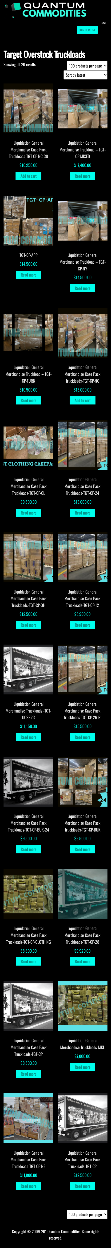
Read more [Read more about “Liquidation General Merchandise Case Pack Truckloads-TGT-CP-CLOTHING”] (28, 961)
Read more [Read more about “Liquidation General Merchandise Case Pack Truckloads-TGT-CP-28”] (82, 961)
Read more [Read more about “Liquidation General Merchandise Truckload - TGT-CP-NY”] (82, 288)
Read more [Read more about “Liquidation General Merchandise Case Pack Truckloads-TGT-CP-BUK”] (82, 849)
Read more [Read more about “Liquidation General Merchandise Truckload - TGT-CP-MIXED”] (82, 176)
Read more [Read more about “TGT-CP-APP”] (28, 275)
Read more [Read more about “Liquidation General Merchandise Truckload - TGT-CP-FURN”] (28, 400)
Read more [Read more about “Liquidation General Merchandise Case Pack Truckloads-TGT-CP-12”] (82, 625)
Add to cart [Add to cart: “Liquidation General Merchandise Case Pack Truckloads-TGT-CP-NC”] (83, 400)
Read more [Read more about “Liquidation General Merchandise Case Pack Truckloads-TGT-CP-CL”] (28, 513)
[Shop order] (85, 74)
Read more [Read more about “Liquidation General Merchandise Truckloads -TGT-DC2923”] (28, 737)
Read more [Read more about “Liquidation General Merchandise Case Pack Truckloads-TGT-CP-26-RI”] (82, 737)
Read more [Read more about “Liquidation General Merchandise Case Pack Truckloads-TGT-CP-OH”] (28, 625)
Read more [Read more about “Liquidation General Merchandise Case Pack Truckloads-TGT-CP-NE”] (28, 1186)
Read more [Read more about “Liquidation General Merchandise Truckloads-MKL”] (82, 1067)
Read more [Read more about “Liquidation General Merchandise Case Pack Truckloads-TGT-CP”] (28, 1074)
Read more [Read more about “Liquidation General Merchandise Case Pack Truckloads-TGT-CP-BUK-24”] (28, 849)
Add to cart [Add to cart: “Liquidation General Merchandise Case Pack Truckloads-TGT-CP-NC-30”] (28, 176)
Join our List (87, 30)
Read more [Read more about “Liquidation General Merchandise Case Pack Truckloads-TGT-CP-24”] (82, 513)
